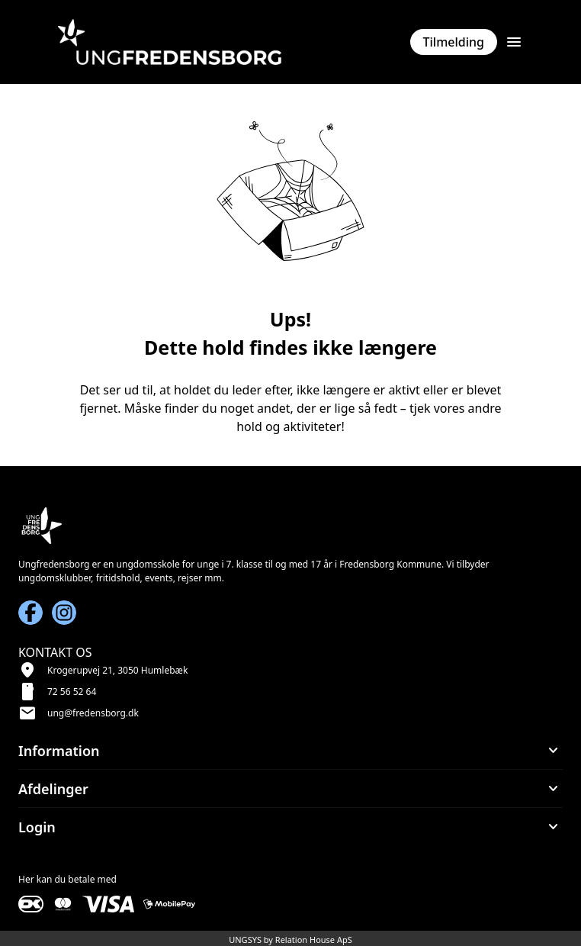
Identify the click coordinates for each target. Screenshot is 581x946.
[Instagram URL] (64, 612)
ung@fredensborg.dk (93, 712)
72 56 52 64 (71, 691)
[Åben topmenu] (514, 42)
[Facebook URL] (30, 612)
